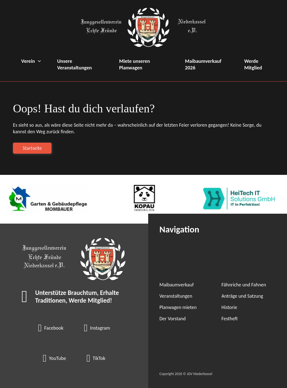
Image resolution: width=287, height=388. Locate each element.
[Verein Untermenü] (39, 61)
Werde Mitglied (253, 64)
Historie (229, 307)
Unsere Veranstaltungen (74, 64)
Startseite (32, 148)
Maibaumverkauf (176, 285)
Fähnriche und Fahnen (243, 285)
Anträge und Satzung (242, 296)
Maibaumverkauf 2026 (203, 64)
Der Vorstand (172, 319)
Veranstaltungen (175, 296)
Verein (28, 61)
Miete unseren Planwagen (134, 64)
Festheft (229, 319)
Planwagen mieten (178, 307)
